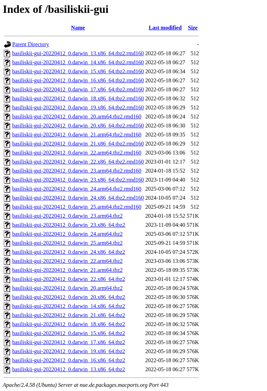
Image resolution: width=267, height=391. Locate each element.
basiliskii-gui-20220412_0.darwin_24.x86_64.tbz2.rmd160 (78, 198)
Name (78, 28)
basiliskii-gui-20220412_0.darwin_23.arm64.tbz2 (67, 216)
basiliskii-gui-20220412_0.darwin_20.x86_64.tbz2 (68, 297)
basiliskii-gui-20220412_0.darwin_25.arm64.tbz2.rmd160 (76, 207)
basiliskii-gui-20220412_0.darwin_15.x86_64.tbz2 (68, 333)
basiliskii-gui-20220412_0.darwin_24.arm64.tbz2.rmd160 (76, 189)
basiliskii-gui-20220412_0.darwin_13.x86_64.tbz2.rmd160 (78, 53)
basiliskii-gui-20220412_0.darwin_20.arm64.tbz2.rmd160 (76, 116)
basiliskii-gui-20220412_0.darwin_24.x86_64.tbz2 (68, 252)
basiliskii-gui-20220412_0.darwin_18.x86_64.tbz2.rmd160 (78, 98)
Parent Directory (30, 44)
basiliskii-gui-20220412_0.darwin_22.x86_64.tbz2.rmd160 (78, 162)
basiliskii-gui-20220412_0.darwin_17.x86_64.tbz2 (68, 342)
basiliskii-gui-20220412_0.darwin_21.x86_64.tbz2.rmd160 (78, 144)
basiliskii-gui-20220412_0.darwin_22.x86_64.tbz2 (68, 279)
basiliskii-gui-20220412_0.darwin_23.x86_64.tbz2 (68, 225)
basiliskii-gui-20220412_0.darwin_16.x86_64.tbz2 (68, 360)
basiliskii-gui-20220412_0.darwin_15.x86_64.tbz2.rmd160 (78, 71)
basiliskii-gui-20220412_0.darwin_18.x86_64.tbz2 (68, 324)
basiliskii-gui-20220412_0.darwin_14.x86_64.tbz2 (68, 306)
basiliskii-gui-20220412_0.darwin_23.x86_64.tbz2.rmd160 (78, 180)
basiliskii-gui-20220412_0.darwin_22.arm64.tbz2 (67, 261)
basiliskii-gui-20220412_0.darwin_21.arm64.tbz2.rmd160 (76, 135)
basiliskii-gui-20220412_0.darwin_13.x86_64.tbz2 (68, 369)
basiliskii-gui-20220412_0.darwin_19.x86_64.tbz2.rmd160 (78, 107)
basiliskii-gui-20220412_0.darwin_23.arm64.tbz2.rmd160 (76, 171)
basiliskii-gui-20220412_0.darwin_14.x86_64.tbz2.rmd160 (78, 62)
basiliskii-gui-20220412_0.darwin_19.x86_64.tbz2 (68, 351)
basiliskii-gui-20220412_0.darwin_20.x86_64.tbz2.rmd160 (78, 125)
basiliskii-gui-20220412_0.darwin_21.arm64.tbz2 (67, 270)
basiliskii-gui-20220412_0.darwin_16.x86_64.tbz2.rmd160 (78, 80)
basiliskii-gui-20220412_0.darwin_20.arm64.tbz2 (67, 288)
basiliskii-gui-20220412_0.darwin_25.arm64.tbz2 (67, 243)
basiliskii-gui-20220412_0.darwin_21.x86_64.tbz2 (68, 315)
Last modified (165, 28)
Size (193, 28)
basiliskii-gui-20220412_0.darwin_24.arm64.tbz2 (67, 234)
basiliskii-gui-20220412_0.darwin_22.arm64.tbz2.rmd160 (76, 153)
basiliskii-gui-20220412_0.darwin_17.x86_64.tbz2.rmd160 (78, 89)
